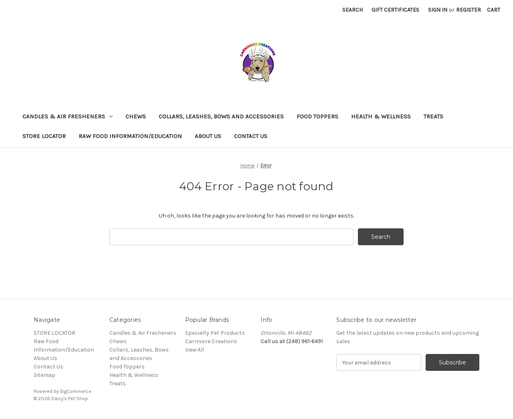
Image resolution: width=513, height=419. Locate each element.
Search (352, 9)
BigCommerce (75, 391)
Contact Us (250, 136)
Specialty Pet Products (215, 333)
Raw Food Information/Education (130, 136)
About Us (208, 136)
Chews (135, 116)
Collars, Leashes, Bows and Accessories (221, 116)
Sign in (437, 9)
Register (468, 9)
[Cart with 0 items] (494, 10)
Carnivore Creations (211, 341)
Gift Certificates (395, 9)
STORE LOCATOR (44, 136)
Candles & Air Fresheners (67, 116)
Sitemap (44, 375)
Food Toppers (317, 116)
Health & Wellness (381, 116)
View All (194, 349)
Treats (433, 116)
